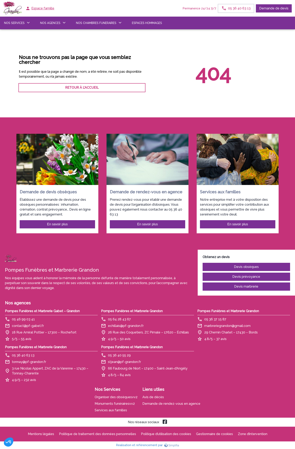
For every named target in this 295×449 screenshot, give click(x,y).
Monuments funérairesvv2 (115, 404)
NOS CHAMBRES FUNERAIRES (96, 23)
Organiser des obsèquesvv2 (116, 397)
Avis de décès (153, 397)
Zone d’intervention (252, 434)
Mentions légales (41, 434)
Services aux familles (111, 410)
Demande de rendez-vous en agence (171, 404)
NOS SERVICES (14, 23)
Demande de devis (273, 8)
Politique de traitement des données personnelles (97, 434)
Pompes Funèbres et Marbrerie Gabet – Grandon (42, 311)
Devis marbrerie (246, 286)
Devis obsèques (246, 267)
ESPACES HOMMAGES (147, 23)
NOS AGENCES (50, 23)
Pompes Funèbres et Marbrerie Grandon (132, 311)
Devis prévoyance (246, 277)
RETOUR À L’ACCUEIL (82, 88)
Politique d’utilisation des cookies (166, 434)
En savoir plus (57, 224)
